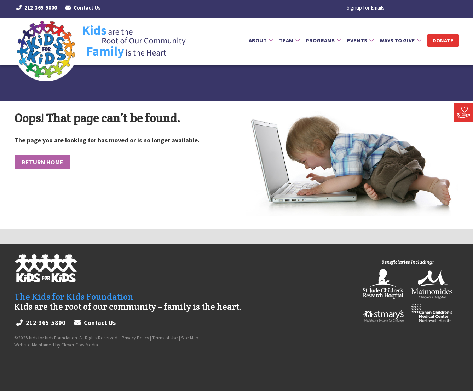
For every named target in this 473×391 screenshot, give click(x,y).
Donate (443, 40)
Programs (320, 40)
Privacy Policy (135, 338)
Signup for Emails (366, 8)
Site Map (189, 338)
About (258, 40)
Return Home (42, 162)
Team (286, 40)
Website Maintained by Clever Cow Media (56, 345)
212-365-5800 (36, 8)
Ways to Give (397, 40)
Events (357, 40)
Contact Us (82, 7)
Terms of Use (165, 338)
